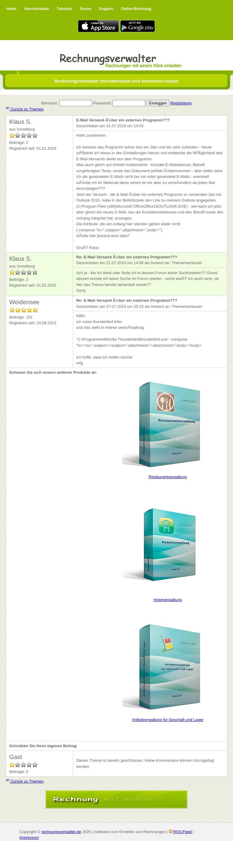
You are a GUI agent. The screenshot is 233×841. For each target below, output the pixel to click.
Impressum (29, 837)
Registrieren (181, 103)
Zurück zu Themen (25, 109)
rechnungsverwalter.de (61, 831)
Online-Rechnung (136, 9)
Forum (85, 9)
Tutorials (64, 9)
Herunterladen (36, 9)
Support (106, 9)
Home (11, 9)
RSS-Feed (182, 831)
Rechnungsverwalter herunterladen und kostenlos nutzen (116, 80)
